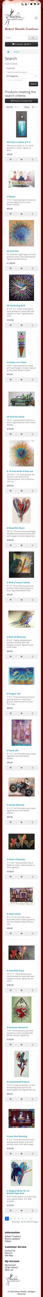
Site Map (9, 1255)
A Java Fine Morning (17, 1136)
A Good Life (12, 750)
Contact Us (10, 1250)
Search (17, 51)
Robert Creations (13, 1236)
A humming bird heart (18, 1081)
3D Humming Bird (16, 305)
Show (26, 107)
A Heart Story (14, 913)
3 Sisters (11, 196)
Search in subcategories (15, 80)
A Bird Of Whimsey (16, 637)
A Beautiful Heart (16, 528)
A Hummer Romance (17, 1027)
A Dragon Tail (14, 693)
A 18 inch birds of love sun (20, 471)
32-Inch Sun (13, 251)
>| (31, 1218)
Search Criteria (11, 64)
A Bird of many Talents (18, 582)
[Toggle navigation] (36, 18)
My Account (10, 1265)
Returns (8, 1253)
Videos (8, 1241)
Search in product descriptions (17, 72)
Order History (11, 1267)
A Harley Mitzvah (15, 804)
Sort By (9, 107)
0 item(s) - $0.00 (20, 44)
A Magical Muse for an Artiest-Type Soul (18, 1192)
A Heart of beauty (16, 859)
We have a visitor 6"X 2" (19, 142)
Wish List (9, 1269)
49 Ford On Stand (15, 416)
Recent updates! (12, 1238)
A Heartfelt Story (15, 970)
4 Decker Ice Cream (16, 362)
